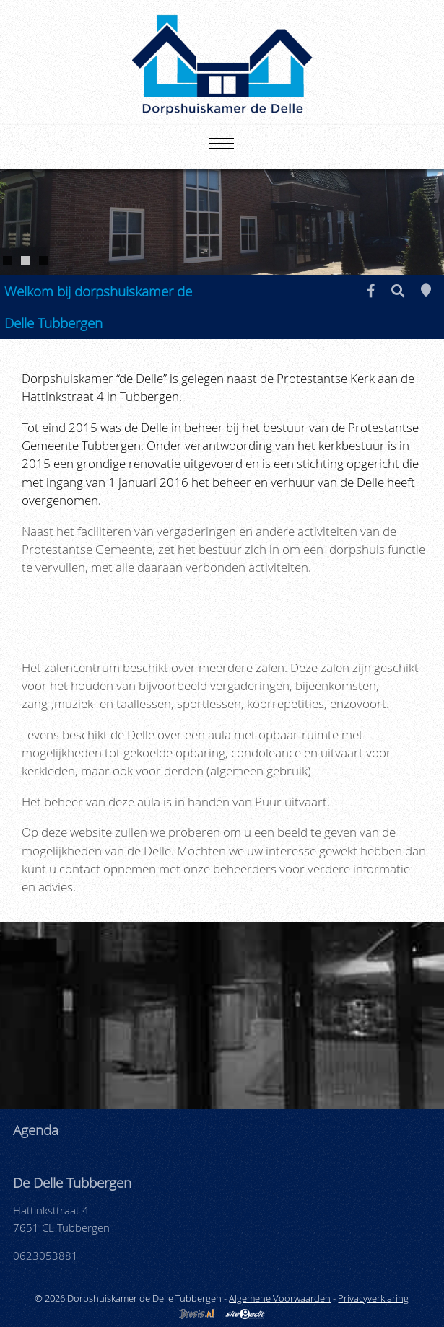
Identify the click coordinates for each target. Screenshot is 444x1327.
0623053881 (45, 1256)
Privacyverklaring (373, 1298)
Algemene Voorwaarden (280, 1298)
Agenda (35, 1130)
